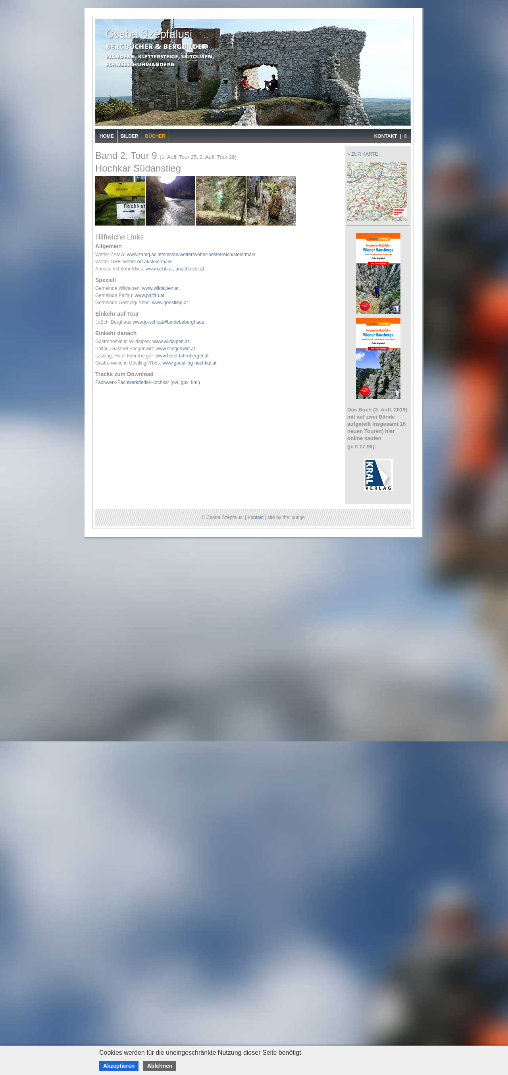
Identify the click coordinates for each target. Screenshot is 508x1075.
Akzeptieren (119, 1066)
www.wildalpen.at (160, 288)
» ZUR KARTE (362, 154)
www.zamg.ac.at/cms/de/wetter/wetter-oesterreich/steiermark (191, 254)
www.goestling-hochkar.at (189, 363)
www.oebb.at (159, 269)
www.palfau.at (149, 295)
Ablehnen (160, 1066)
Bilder (130, 136)
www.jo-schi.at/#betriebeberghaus (168, 322)
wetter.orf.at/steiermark (147, 261)
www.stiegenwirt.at (175, 348)
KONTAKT (385, 136)
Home (107, 136)
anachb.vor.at (189, 269)
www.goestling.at (170, 302)
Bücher (155, 136)
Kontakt (255, 517)
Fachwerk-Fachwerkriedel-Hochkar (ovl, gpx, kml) (147, 382)
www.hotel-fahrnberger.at (182, 356)
